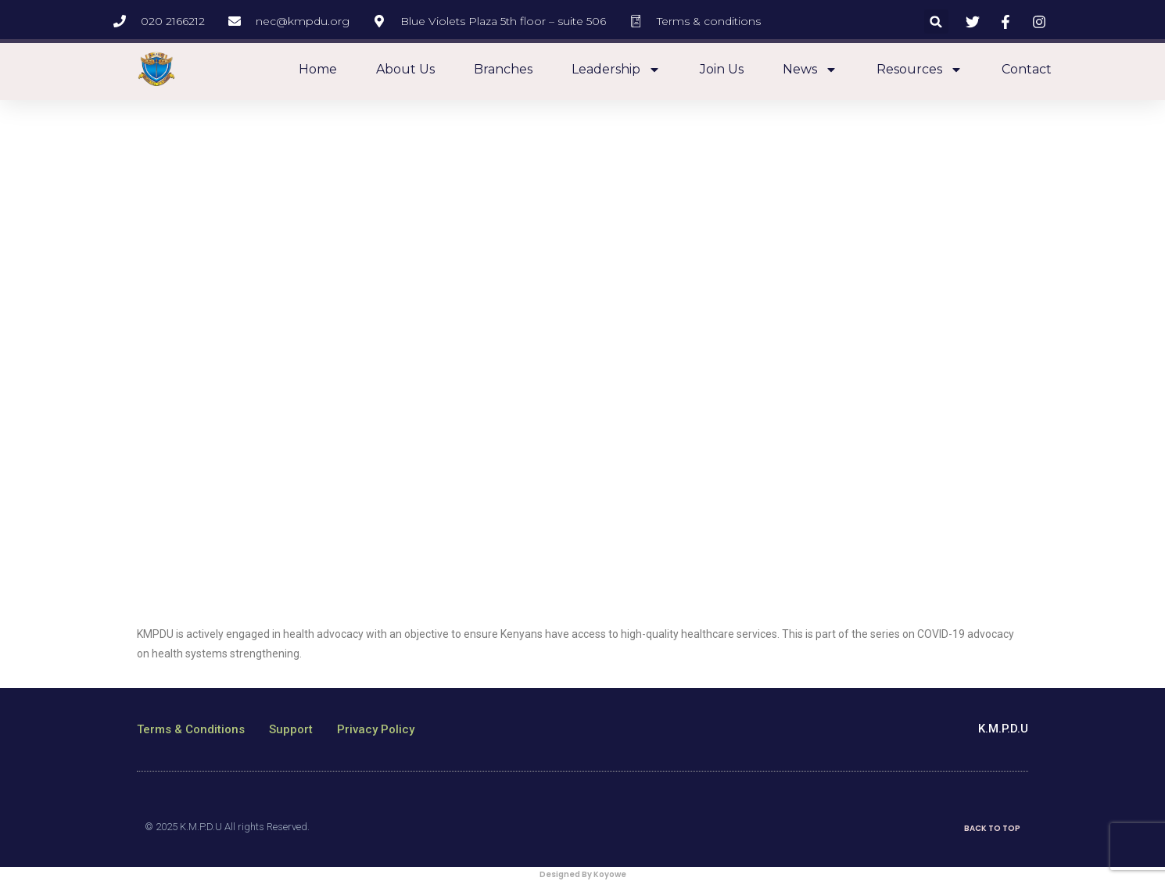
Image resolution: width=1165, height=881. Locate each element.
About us (405, 69)
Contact (1027, 69)
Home (318, 69)
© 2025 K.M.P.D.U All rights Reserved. (227, 827)
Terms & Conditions (191, 729)
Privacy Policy (375, 729)
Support (291, 729)
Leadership (616, 70)
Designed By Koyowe (582, 874)
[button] (936, 21)
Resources (919, 70)
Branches (503, 69)
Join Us (722, 69)
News (810, 70)
